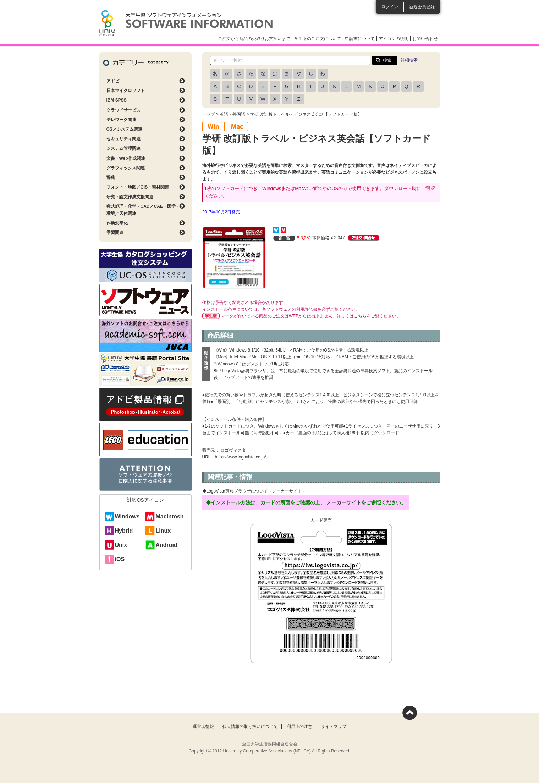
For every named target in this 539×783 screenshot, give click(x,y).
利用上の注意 (299, 726)
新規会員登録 (422, 6)
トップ (208, 114)
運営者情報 (203, 726)
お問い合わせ (425, 38)
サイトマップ (333, 726)
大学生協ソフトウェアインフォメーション (186, 23)
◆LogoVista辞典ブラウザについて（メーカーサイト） (254, 491)
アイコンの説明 (393, 38)
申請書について (360, 38)
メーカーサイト (343, 502)
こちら (360, 316)
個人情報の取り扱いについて (250, 726)
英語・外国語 (232, 114)
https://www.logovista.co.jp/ (240, 457)
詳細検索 (409, 60)
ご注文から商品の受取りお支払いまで (254, 38)
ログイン (389, 6)
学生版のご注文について (317, 38)
